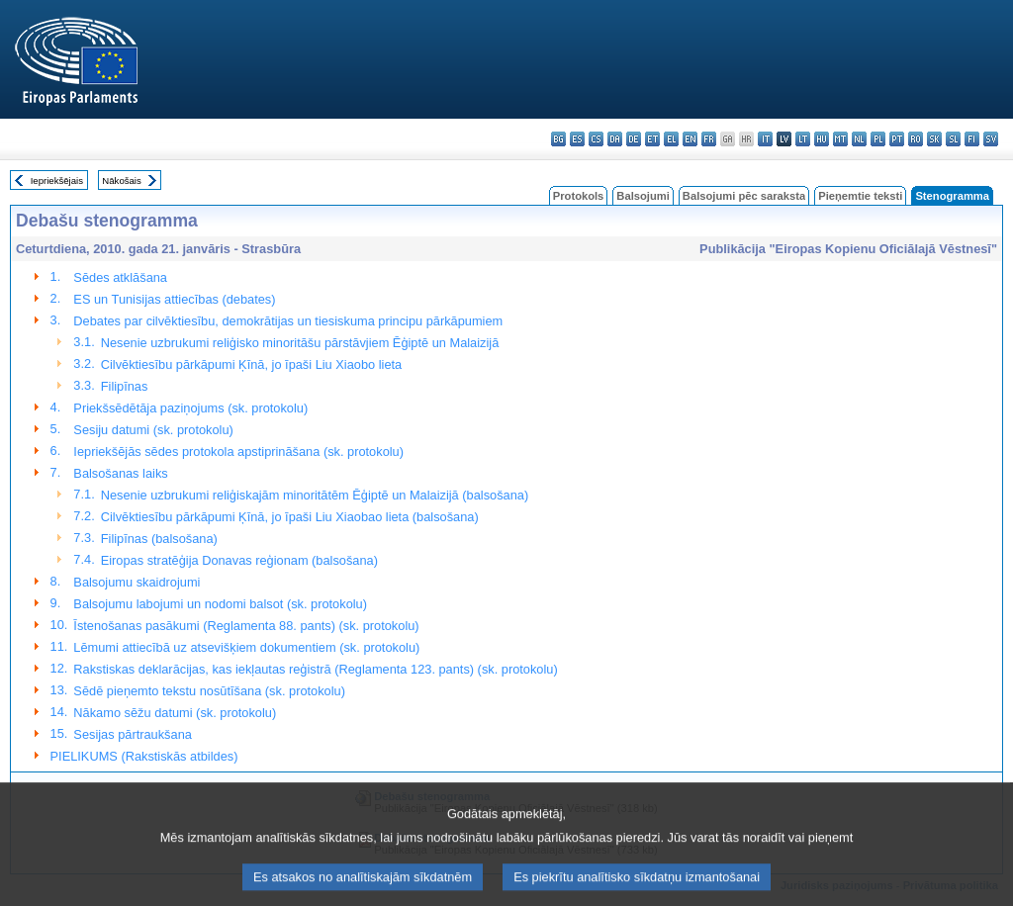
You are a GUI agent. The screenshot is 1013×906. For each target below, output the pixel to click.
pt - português (896, 139)
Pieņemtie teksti (860, 196)
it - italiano (765, 139)
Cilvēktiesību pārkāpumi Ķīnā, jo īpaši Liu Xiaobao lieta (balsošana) (290, 516)
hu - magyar (821, 139)
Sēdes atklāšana (120, 277)
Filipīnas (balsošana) (159, 538)
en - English (690, 139)
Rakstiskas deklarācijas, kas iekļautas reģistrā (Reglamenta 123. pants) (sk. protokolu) (315, 669)
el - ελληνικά (671, 139)
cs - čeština (596, 139)
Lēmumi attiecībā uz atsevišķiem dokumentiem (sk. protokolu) (246, 647)
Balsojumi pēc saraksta (744, 196)
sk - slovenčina (934, 139)
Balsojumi (642, 196)
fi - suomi (972, 139)
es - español (577, 139)
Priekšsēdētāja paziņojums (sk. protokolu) (190, 408)
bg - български (558, 139)
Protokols (578, 196)
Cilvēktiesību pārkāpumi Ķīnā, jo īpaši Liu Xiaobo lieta (251, 364)
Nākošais (121, 180)
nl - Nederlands (859, 139)
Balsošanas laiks (120, 473)
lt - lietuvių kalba (802, 139)
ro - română (915, 139)
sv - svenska (990, 139)
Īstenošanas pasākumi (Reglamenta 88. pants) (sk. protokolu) (245, 625)
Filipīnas (124, 386)
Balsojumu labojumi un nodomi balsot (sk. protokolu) (220, 603)
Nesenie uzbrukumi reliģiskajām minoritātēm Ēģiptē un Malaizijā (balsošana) (314, 495)
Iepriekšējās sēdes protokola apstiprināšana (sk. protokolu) (238, 451)
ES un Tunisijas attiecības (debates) (174, 299)
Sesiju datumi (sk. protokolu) (152, 429)
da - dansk (614, 139)
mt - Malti (840, 139)
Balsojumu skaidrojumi (136, 582)
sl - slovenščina (953, 139)
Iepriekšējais (57, 180)
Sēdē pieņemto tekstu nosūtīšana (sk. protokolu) (209, 690)
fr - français (708, 139)
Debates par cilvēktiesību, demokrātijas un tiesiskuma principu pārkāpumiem (288, 321)
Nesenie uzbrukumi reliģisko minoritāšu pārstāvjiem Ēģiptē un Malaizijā (300, 342)
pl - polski (878, 139)
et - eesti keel (652, 139)
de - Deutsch (633, 139)
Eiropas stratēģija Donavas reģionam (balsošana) (239, 560)
